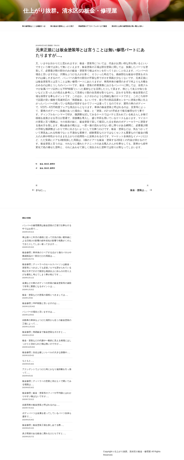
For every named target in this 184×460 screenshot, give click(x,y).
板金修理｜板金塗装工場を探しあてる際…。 (43, 425)
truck (57, 45)
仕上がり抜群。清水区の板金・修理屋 (70, 11)
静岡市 (52, 164)
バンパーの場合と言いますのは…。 (39, 312)
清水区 (46, 164)
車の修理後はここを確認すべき (34, 26)
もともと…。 (28, 360)
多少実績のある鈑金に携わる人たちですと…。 (44, 433)
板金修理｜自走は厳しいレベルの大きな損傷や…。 (46, 352)
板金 (41, 164)
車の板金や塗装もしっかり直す (62, 26)
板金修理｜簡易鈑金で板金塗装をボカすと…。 (44, 332)
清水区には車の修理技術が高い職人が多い (127, 26)
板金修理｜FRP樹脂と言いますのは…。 (41, 303)
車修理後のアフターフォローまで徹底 (92, 26)
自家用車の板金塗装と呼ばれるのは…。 (41, 405)
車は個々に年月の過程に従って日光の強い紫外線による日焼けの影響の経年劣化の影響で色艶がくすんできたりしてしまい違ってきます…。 (46, 240)
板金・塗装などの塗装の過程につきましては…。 (45, 295)
